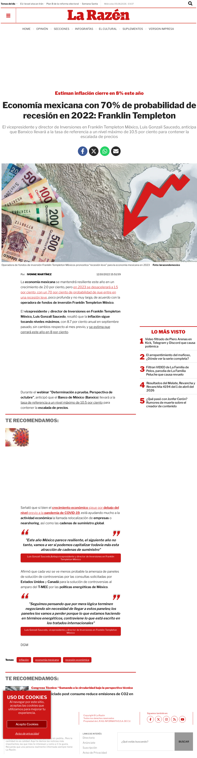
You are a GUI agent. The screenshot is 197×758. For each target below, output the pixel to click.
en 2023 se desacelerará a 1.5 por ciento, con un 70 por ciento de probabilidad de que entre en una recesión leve (69, 292)
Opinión (42, 28)
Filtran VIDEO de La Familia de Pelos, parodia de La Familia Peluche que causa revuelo (167, 370)
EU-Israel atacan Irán (31, 3)
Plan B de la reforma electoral (62, 3)
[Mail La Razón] (116, 151)
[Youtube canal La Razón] (182, 719)
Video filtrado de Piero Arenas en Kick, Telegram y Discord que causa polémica (170, 342)
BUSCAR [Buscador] (184, 741)
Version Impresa (161, 28)
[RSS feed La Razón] (174, 719)
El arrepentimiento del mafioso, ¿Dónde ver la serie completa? (168, 356)
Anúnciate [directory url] (89, 742)
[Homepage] (98, 15)
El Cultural (108, 28)
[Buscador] (190, 4)
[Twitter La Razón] (93, 151)
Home (26, 28)
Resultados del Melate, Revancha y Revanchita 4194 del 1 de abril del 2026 (170, 386)
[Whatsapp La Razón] (105, 151)
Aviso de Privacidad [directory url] (95, 752)
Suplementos (133, 28)
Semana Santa (90, 3)
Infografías (84, 28)
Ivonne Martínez (39, 274)
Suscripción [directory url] (90, 747)
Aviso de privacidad (27, 733)
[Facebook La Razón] (82, 151)
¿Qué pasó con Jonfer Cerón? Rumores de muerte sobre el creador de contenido (166, 402)
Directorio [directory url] (89, 737)
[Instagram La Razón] (166, 719)
